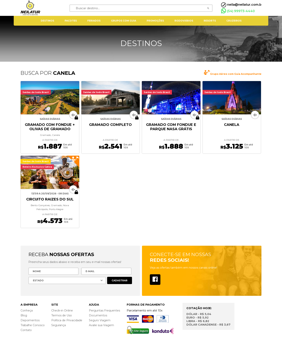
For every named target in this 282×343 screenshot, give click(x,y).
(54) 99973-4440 (238, 11)
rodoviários (183, 20)
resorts (210, 20)
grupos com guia (123, 20)
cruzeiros (233, 20)
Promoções (155, 20)
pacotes (71, 20)
